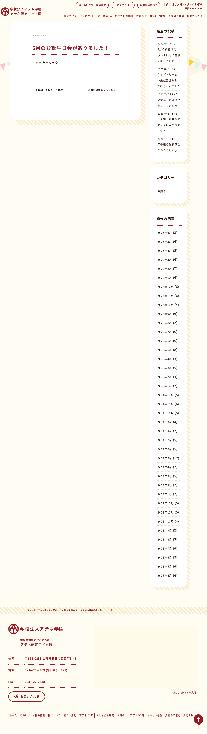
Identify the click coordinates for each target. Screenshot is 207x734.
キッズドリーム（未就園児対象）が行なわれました (169, 80)
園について (73, 15)
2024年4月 (165, 467)
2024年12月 (166, 395)
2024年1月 (165, 494)
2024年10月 (166, 413)
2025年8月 (165, 323)
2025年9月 (165, 314)
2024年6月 (165, 449)
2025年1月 (165, 386)
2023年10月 (166, 521)
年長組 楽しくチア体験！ (50, 90)
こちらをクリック (45, 62)
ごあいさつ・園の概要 (92, 5)
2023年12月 (166, 503)
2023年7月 (165, 548)
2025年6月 (165, 341)
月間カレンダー (196, 15)
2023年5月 (165, 566)
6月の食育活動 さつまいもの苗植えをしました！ (169, 55)
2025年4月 (165, 359)
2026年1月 (165, 277)
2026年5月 (165, 241)
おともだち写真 (126, 15)
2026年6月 (165, 232)
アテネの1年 (108, 15)
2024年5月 (165, 458)
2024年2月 (165, 485)
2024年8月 (165, 431)
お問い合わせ (149, 5)
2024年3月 (165, 476)
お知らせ (143, 15)
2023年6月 (165, 557)
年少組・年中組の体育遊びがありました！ (169, 125)
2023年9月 (165, 530)
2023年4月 (165, 575)
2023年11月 (166, 512)
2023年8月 (165, 539)
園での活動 (70, 715)
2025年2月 (165, 377)
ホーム (13, 715)
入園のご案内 (177, 15)
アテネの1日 (90, 15)
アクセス (123, 5)
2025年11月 (166, 295)
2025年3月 (165, 368)
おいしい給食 (159, 15)
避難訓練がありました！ (102, 90)
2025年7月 (165, 332)
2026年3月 (165, 259)
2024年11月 (166, 404)
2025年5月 (165, 350)
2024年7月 (165, 440)
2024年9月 (165, 422)
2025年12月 (166, 286)
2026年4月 (165, 250)
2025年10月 (166, 304)
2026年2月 (165, 268)
